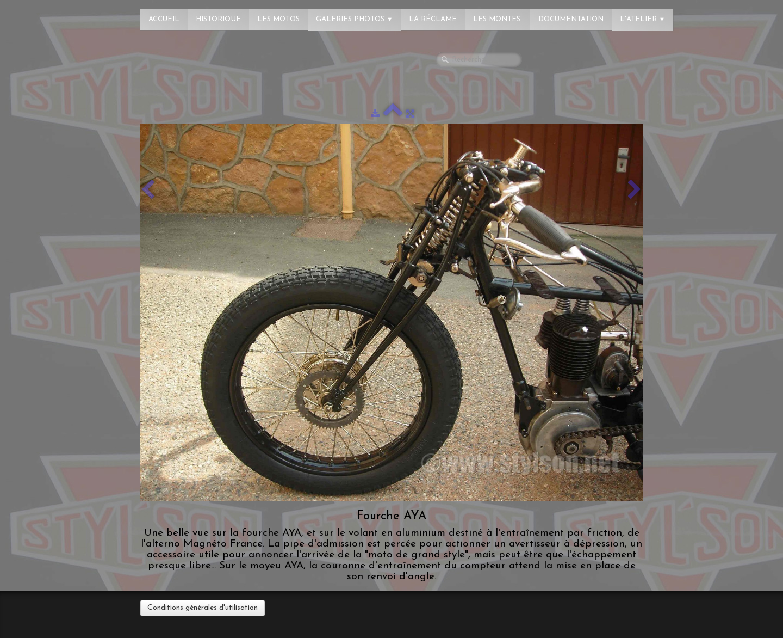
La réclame (433, 19)
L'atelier (642, 19)
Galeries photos (354, 19)
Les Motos (278, 19)
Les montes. (497, 19)
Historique (218, 19)
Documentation (571, 19)
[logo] (52, 13)
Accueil (163, 19)
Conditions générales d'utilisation (202, 608)
